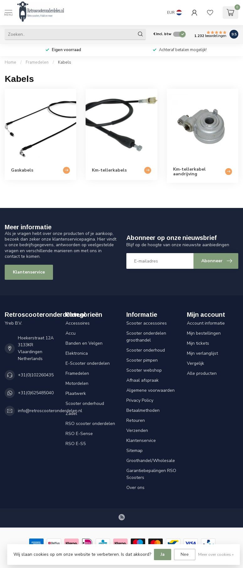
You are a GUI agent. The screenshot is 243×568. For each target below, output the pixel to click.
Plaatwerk (76, 393)
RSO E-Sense (79, 434)
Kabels (64, 62)
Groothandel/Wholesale (150, 461)
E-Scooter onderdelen (88, 363)
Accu (71, 333)
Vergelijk (195, 363)
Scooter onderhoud (85, 403)
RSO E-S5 (76, 444)
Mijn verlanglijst (202, 353)
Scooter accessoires (146, 323)
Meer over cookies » (216, 554)
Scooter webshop (144, 370)
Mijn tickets (198, 343)
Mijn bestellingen (204, 333)
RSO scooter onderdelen (90, 424)
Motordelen (77, 383)
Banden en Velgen (84, 343)
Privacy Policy (139, 400)
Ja (163, 554)
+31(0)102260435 (36, 375)
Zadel (71, 414)
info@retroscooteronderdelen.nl (50, 411)
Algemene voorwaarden (150, 390)
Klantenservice (29, 272)
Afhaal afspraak (142, 380)
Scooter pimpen (142, 360)
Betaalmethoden (143, 410)
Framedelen (37, 62)
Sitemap (134, 451)
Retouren (135, 420)
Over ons (135, 488)
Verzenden (137, 430)
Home (10, 62)
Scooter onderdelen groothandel (146, 336)
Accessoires (78, 323)
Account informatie (206, 323)
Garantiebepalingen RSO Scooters (151, 474)
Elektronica (77, 353)
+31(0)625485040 (36, 393)
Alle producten (202, 373)
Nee (185, 554)
